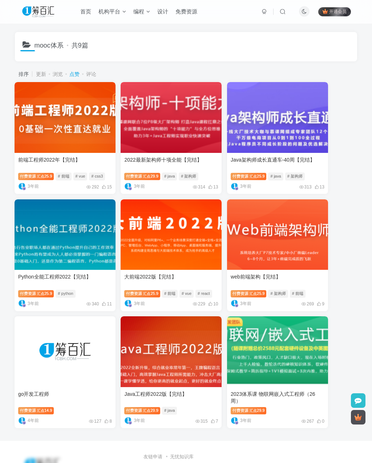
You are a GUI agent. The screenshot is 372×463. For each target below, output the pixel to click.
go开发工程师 (208, 250)
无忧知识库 (182, 416)
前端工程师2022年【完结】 (50, 146)
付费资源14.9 (210, 266)
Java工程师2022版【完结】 (311, 250)
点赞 (74, 74)
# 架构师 (169, 163)
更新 (41, 74)
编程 (142, 12)
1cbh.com (198, 426)
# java (150, 163)
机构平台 (113, 12)
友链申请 (152, 416)
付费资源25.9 (36, 163)
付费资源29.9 (123, 163)
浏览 (58, 74)
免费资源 (187, 12)
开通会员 (333, 12)
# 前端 (63, 163)
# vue (80, 163)
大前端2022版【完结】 (44, 250)
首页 (86, 12)
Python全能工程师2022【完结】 (316, 146)
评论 (91, 74)
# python (327, 163)
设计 (163, 12)
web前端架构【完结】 (130, 250)
